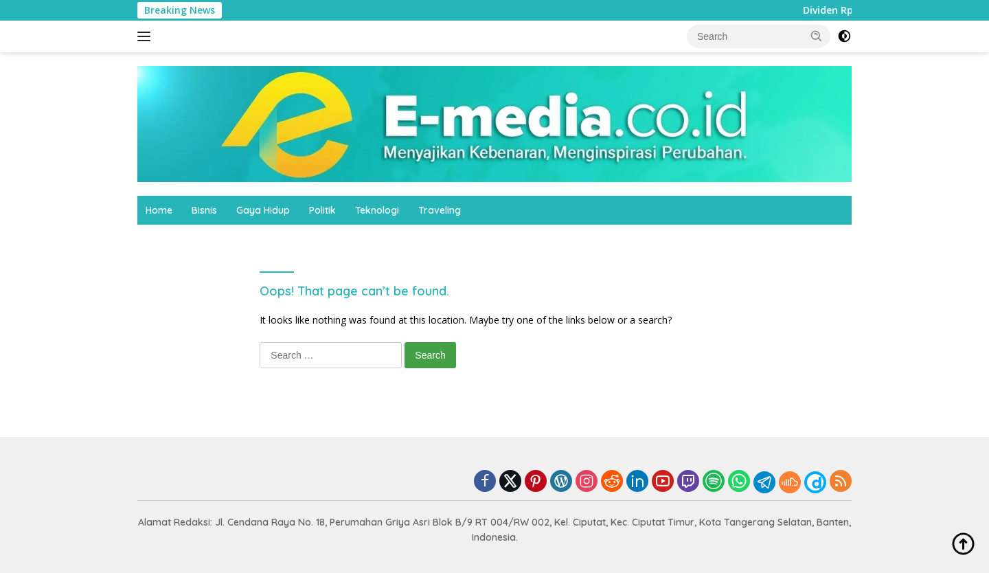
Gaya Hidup (263, 210)
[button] (816, 36)
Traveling (439, 210)
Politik (322, 210)
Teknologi (377, 210)
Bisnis (204, 210)
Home (159, 210)
